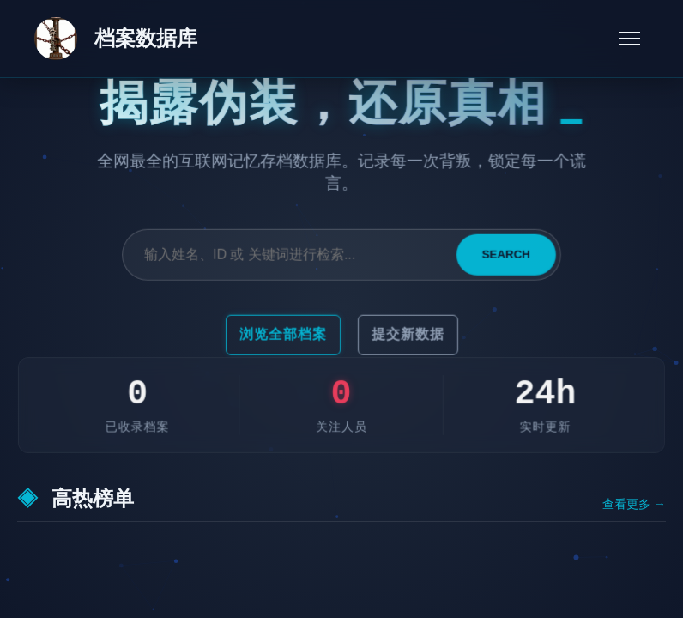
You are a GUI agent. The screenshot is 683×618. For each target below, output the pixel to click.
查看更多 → (634, 504)
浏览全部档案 (283, 334)
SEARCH (505, 255)
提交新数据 (407, 334)
